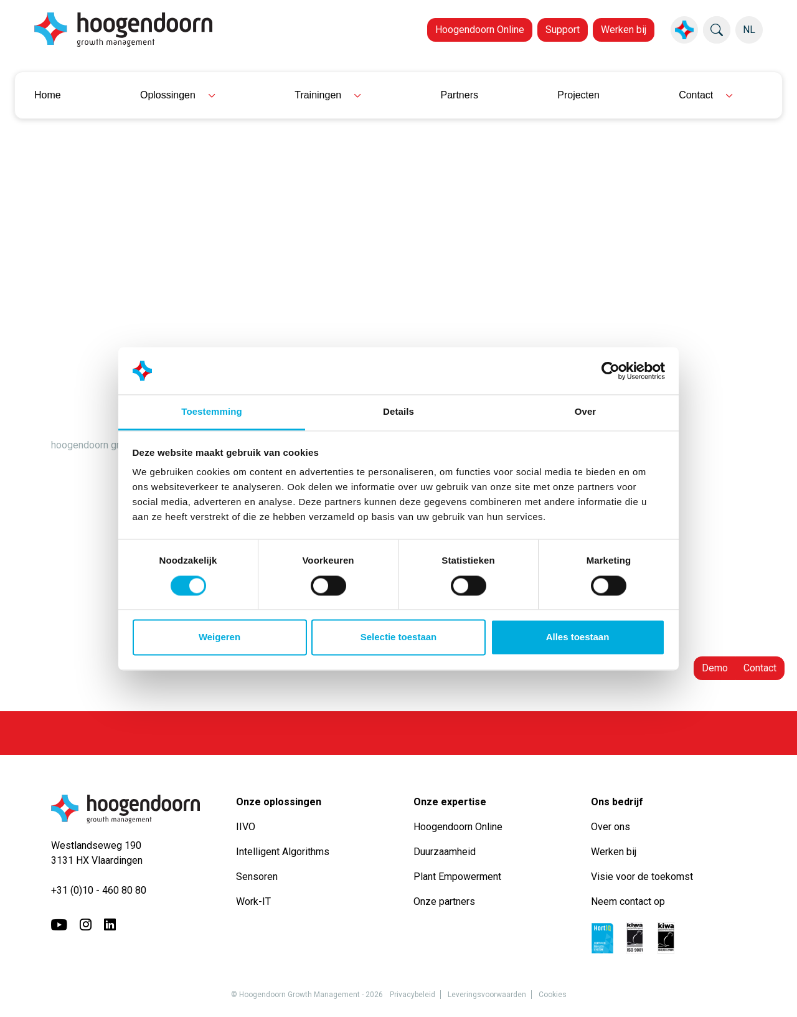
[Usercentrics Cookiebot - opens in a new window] (610, 370)
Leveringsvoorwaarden (487, 994)
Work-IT (253, 901)
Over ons (612, 827)
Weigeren (219, 637)
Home (47, 95)
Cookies (553, 994)
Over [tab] (586, 412)
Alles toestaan (578, 637)
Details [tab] (398, 412)
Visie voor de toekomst (642, 876)
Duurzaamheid (445, 852)
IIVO (245, 827)
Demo (715, 668)
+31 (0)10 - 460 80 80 (98, 890)
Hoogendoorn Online (479, 29)
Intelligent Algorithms (282, 852)
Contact (696, 95)
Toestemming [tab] (211, 412)
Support (562, 29)
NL (749, 29)
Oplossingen (168, 95)
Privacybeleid (412, 994)
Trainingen (318, 95)
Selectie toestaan (399, 637)
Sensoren (257, 876)
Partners (459, 95)
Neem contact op (628, 901)
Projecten (578, 95)
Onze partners (444, 901)
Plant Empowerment (458, 876)
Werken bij (623, 29)
